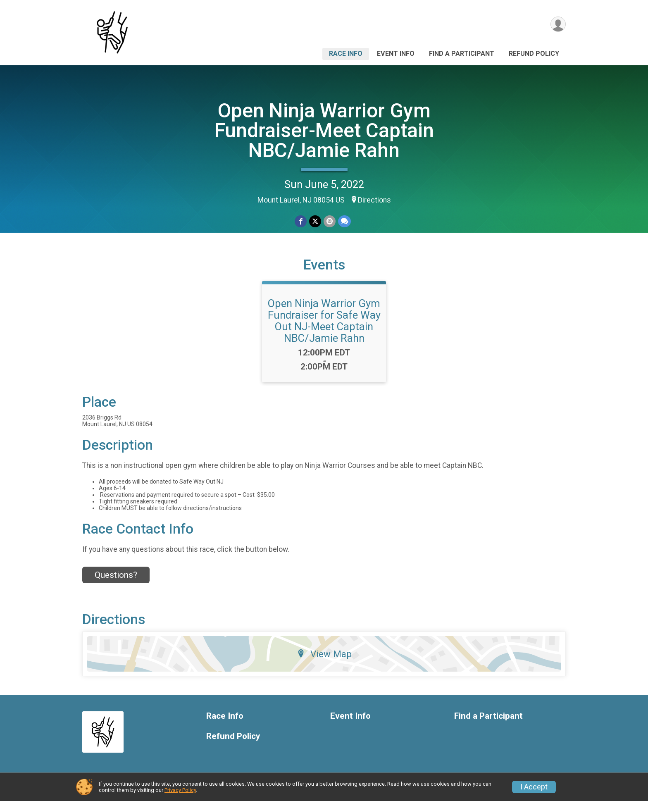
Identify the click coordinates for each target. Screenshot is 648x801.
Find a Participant (461, 53)
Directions (374, 200)
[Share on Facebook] (301, 221)
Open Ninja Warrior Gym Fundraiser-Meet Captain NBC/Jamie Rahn (324, 130)
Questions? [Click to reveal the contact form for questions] (116, 575)
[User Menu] (558, 24)
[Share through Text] (344, 221)
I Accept (534, 787)
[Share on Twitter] (315, 221)
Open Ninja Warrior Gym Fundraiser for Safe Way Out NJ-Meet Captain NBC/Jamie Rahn (324, 320)
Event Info (396, 53)
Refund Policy (534, 53)
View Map (324, 653)
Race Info (345, 53)
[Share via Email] (330, 221)
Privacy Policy (180, 790)
